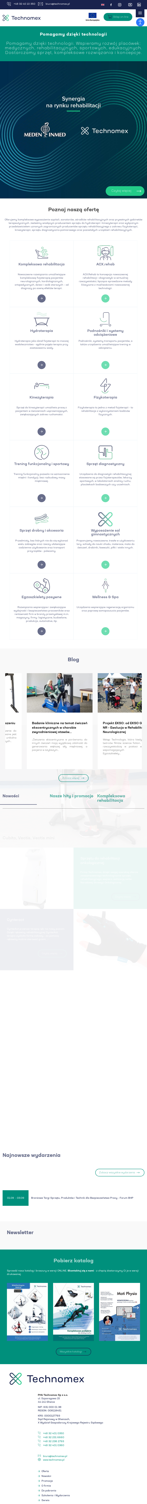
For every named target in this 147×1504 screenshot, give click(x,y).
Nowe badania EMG (22, 723)
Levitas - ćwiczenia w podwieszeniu (106, 723)
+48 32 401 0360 (53, 1446)
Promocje (47, 1482)
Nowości (46, 1477)
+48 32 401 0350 (53, 1434)
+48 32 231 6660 (53, 1438)
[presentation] (11, 1308)
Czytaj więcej (108, 190)
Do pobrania (49, 1491)
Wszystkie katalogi (71, 1352)
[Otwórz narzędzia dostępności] (140, 22)
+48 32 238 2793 (53, 1442)
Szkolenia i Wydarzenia (56, 1496)
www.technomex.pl (54, 1461)
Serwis (45, 1501)
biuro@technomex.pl (54, 4)
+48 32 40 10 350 (21, 4)
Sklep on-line (120, 17)
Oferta (45, 1472)
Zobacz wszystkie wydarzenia (117, 1173)
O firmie (46, 1487)
